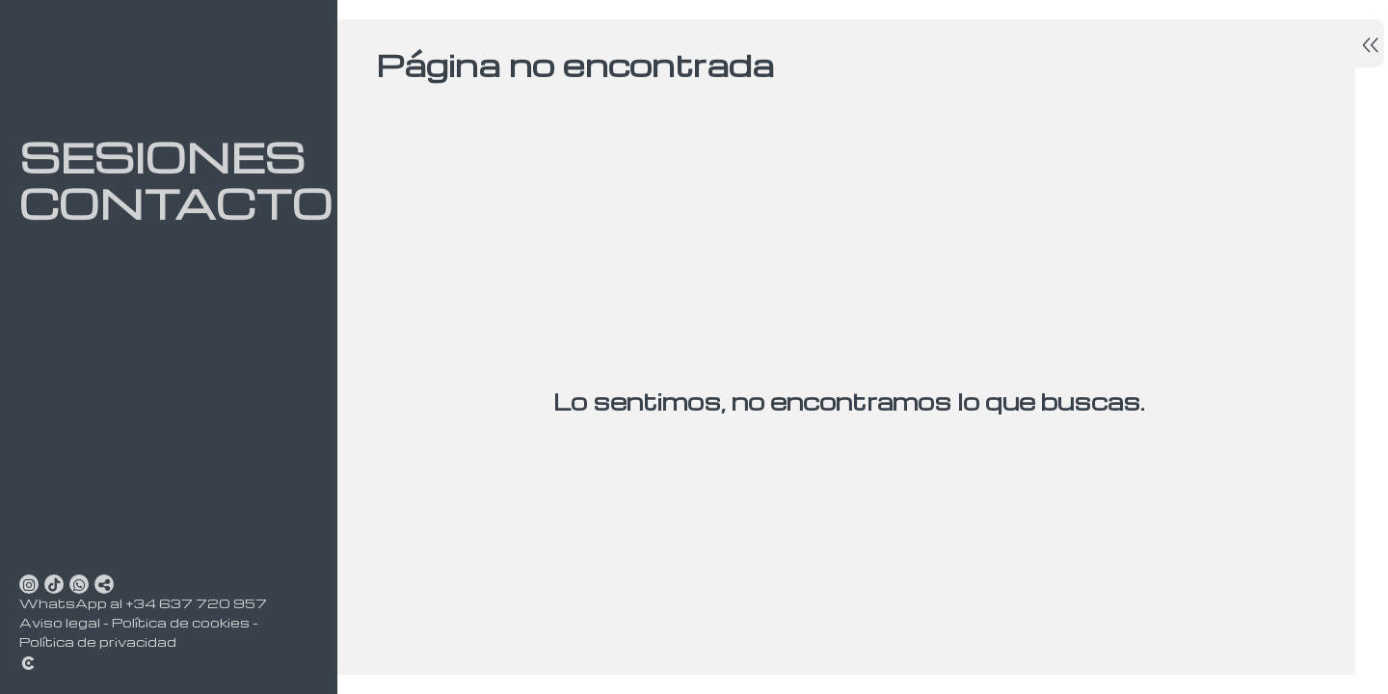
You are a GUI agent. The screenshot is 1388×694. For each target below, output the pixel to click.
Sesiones (154, 157)
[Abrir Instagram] (29, 584)
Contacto (154, 203)
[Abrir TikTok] (54, 584)
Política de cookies (181, 622)
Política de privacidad (97, 641)
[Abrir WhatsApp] (79, 584)
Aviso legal (59, 622)
